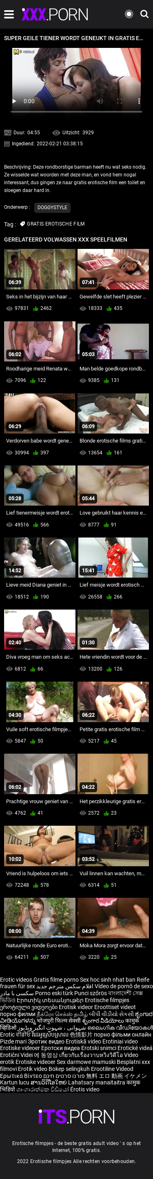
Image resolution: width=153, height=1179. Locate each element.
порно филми (17, 1014)
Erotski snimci (99, 1048)
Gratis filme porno (56, 979)
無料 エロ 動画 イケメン (116, 1076)
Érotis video (85, 1089)
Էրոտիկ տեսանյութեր (51, 1000)
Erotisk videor (76, 1007)
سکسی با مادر (17, 993)
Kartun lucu (15, 1082)
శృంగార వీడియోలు (103, 1020)
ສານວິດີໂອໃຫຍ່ (49, 1082)
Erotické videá (135, 1048)
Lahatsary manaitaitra (97, 1082)
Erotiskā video (84, 1041)
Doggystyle (52, 207)
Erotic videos (16, 979)
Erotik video (33, 1069)
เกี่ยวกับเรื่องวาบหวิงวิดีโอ (91, 1055)
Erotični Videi (17, 1055)
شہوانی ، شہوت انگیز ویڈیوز (52, 1027)
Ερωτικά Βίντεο (21, 1076)
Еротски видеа (61, 1048)
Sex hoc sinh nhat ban (107, 979)
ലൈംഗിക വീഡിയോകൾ (120, 1027)
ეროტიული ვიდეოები (29, 1007)
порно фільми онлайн (122, 1034)
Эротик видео (47, 1041)
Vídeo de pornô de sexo (124, 986)
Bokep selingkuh (69, 1069)
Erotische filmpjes (107, 1000)
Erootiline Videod (112, 1069)
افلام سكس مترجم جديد (64, 986)
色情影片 (82, 1034)
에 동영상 (46, 1055)
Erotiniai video (120, 1041)
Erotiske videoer (20, 1048)
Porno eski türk (54, 993)
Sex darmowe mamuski (86, 1062)
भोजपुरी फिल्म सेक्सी (59, 1020)
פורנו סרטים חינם (64, 1076)
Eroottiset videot (115, 1007)
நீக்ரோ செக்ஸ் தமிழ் (62, 1014)
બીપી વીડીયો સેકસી (111, 1014)
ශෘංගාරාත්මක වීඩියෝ (43, 1089)
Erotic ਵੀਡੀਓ (16, 1034)
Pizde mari (13, 1041)
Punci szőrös (90, 993)
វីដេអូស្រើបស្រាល (51, 1034)
